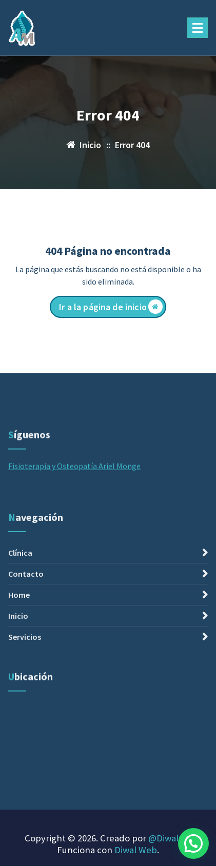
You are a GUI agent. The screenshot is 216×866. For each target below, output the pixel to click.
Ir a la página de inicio (111, 306)
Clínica (20, 608)
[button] (193, 843)
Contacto (26, 630)
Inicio (18, 672)
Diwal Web (135, 850)
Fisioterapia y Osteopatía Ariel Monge (74, 487)
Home (19, 651)
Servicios (24, 693)
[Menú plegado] (197, 27)
